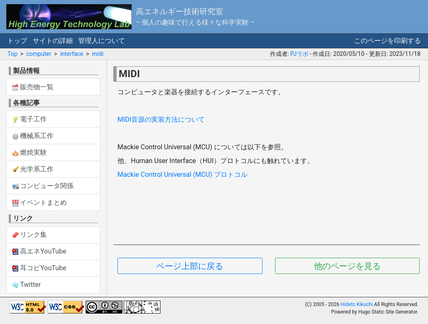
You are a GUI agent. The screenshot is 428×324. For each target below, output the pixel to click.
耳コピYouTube (39, 268)
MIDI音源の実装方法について (161, 119)
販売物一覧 (33, 87)
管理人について (101, 41)
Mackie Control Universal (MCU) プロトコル (182, 174)
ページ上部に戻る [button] (189, 266)
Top (13, 53)
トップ (17, 41)
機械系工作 (33, 136)
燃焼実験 (29, 152)
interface (71, 53)
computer (38, 53)
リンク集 (29, 235)
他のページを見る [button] (347, 266)
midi (97, 53)
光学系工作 (33, 169)
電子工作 (29, 119)
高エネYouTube (39, 251)
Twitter (26, 285)
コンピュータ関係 (43, 186)
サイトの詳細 (53, 41)
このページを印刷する (387, 41)
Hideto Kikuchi (357, 304)
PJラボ (299, 53)
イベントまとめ (39, 202)
